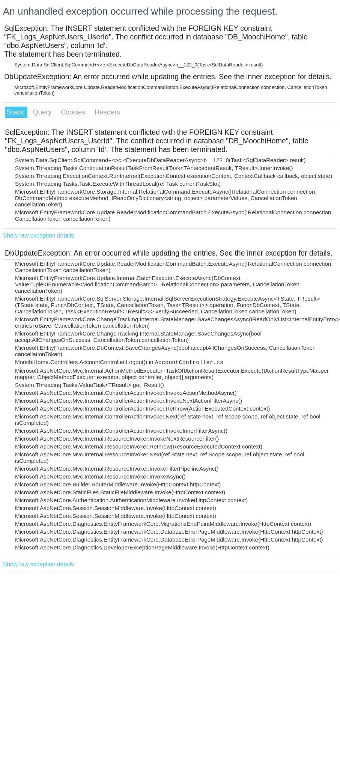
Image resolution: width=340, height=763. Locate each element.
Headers (107, 112)
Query (43, 112)
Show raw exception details (38, 235)
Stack (16, 112)
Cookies (74, 112)
